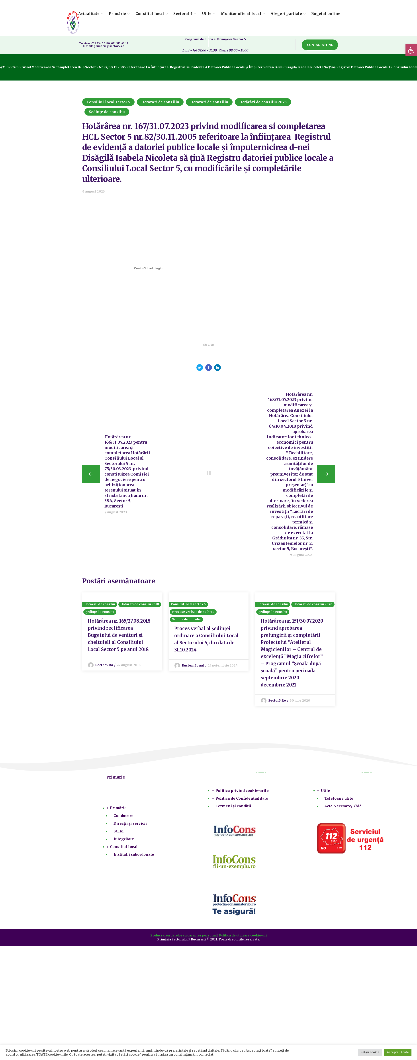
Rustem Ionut (193, 666)
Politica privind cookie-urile (242, 791)
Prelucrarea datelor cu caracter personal (183, 936)
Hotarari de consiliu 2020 (313, 604)
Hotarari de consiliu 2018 (140, 604)
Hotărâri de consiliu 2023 (263, 102)
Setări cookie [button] (370, 1052)
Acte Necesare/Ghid (343, 806)
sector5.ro (104, 665)
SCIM (119, 831)
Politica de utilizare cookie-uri (243, 936)
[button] (411, 50)
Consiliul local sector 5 (108, 102)
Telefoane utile (338, 798)
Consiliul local (124, 847)
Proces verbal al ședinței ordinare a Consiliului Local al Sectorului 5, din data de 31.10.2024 (206, 639)
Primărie (118, 808)
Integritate (124, 839)
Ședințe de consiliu (107, 112)
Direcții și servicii (130, 823)
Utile (325, 791)
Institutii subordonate (134, 854)
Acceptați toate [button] (398, 1052)
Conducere (123, 816)
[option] (122, 631)
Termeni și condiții (233, 806)
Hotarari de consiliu (160, 102)
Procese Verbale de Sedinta (193, 612)
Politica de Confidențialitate (241, 798)
